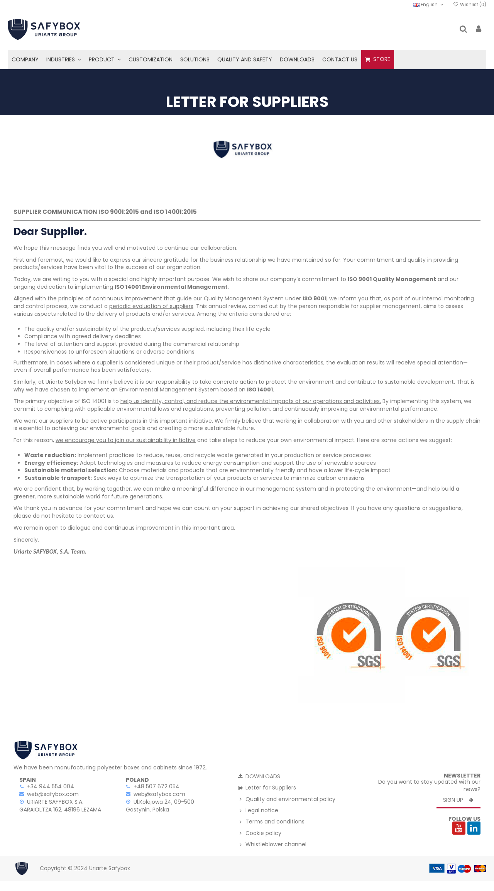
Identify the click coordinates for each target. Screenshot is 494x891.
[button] (63, 59)
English (429, 4)
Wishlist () (469, 4)
